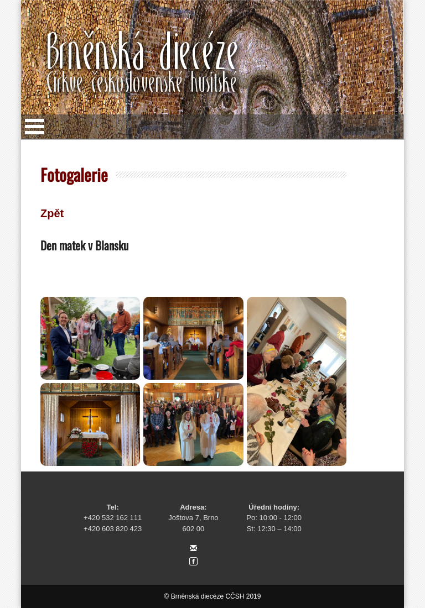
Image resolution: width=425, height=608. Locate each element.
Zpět (52, 213)
